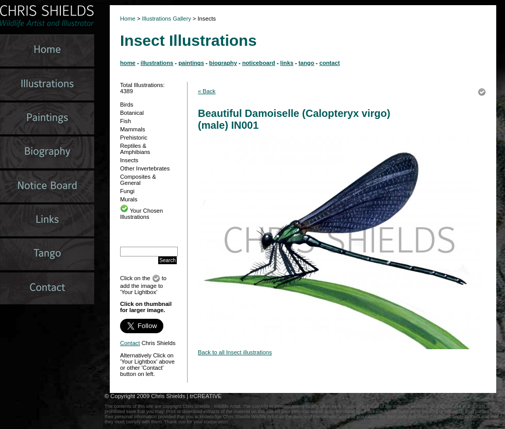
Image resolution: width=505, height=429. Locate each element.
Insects (129, 160)
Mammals (132, 129)
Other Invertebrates (145, 168)
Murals (129, 199)
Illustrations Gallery (166, 18)
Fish (125, 121)
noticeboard (258, 63)
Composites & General (138, 180)
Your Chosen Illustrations (141, 214)
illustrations (157, 63)
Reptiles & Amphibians (135, 149)
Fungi (127, 191)
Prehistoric (133, 137)
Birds (126, 104)
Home (128, 18)
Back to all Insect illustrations (235, 352)
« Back (206, 91)
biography (223, 63)
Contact (130, 343)
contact (329, 63)
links (287, 63)
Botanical (132, 113)
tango (306, 63)
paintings (191, 63)
